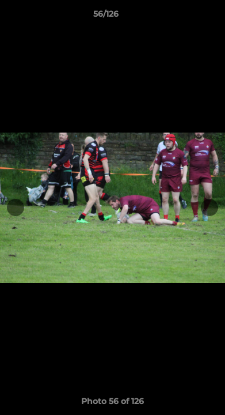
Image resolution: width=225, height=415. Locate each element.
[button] (183, 17)
